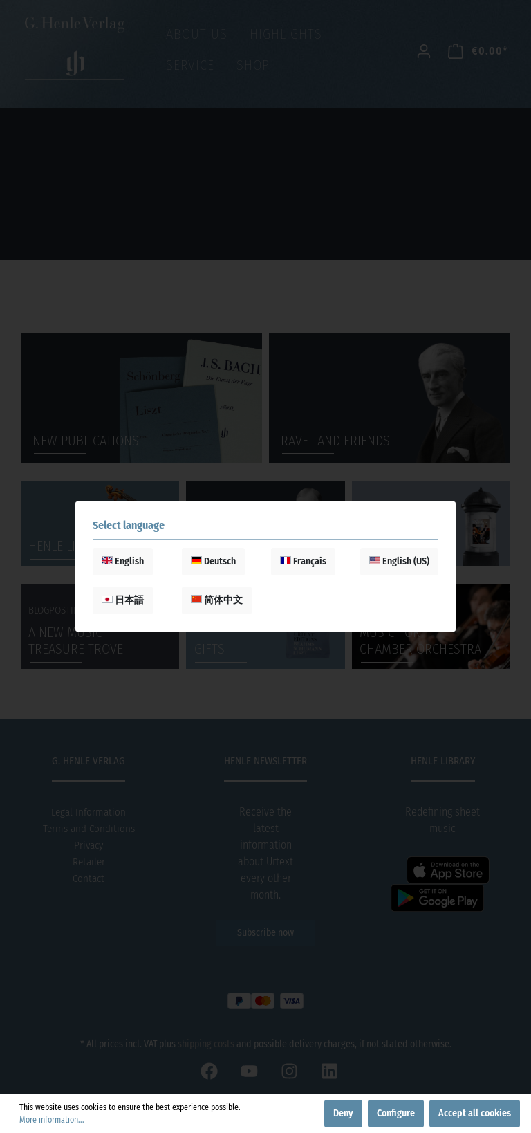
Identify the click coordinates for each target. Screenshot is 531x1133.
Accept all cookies (474, 1113)
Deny (343, 1113)
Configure (396, 1113)
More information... (51, 1120)
